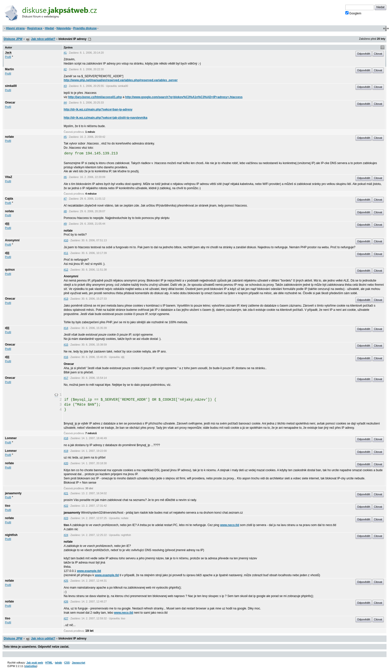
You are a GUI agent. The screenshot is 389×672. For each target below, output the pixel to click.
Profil (8, 56)
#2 (65, 69)
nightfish (11, 535)
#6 (65, 177)
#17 (66, 377)
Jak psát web (34, 662)
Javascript (78, 662)
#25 (66, 580)
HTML (49, 662)
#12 (66, 269)
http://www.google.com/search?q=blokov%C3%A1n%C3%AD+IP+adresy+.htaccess (184, 97)
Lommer (11, 438)
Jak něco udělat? (43, 39)
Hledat (49, 28)
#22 (66, 505)
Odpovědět (363, 53)
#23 (66, 518)
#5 (65, 136)
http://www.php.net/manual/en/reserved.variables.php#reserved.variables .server (121, 80)
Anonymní (12, 240)
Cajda (9, 198)
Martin (9, 69)
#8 (65, 211)
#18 (66, 438)
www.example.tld (89, 571)
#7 (65, 198)
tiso (7, 505)
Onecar (10, 102)
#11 (66, 252)
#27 (66, 618)
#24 (66, 534)
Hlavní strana (15, 28)
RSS (89, 39)
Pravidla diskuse (85, 28)
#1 (65, 52)
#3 (65, 85)
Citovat (378, 53)
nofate (9, 137)
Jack (8, 52)
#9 (65, 223)
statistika (30, 666)
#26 (66, 601)
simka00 (11, 86)
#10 (66, 240)
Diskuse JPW (13, 39)
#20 (66, 463)
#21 (66, 493)
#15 (66, 344)
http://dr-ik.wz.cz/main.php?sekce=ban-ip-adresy (98, 109)
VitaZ (8, 177)
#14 (66, 327)
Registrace (34, 28)
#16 (66, 356)
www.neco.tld (229, 525)
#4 (65, 102)
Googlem (353, 13)
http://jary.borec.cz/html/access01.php (95, 97)
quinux (10, 269)
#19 (66, 450)
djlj (7, 223)
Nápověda (64, 28)
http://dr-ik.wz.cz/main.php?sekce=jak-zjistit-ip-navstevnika (105, 117)
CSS (67, 662)
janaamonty (13, 493)
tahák (58, 662)
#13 (66, 298)
